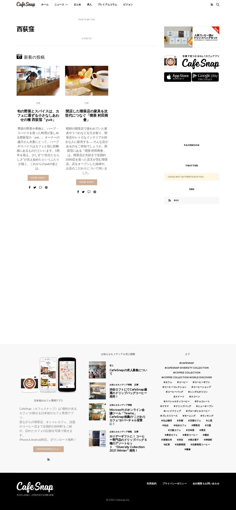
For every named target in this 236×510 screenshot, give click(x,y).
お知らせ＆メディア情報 (121, 384)
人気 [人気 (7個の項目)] (210, 420)
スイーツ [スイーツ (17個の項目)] (179, 396)
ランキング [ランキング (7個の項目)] (207, 415)
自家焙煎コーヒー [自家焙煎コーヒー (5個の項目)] (201, 444)
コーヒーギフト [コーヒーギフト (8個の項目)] (202, 382)
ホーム (44, 4)
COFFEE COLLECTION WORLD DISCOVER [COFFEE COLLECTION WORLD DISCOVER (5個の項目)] (187, 377)
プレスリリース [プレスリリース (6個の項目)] (170, 415)
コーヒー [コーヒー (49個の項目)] (183, 382)
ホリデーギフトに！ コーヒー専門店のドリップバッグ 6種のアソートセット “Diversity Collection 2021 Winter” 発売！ (128, 443)
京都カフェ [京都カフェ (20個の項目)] (195, 420)
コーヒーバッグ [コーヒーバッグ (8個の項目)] (175, 391)
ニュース (59, 4)
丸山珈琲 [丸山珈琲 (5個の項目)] (167, 420)
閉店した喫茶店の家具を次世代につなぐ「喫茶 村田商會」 (86, 115)
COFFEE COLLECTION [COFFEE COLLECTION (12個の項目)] (187, 372)
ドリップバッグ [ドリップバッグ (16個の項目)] (183, 406)
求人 (89, 4)
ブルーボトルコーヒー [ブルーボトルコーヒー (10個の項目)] (199, 411)
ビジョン (128, 4)
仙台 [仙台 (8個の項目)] (166, 425)
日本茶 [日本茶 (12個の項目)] (191, 430)
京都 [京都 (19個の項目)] (181, 420)
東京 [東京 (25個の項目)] (203, 430)
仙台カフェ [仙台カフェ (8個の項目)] (180, 425)
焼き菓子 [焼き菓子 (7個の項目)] (194, 439)
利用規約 (152, 483)
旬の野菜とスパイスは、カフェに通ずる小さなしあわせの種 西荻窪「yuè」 (38, 115)
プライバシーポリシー (174, 483)
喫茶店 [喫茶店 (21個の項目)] (196, 425)
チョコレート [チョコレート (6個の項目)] (203, 401)
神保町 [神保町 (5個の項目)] (209, 439)
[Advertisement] (191, 112)
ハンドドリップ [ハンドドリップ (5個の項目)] (173, 411)
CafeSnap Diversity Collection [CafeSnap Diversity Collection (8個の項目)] (187, 367)
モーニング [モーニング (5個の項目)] (189, 415)
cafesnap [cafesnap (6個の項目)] (187, 363)
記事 (38, 103)
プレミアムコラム (107, 4)
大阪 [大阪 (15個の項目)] (209, 425)
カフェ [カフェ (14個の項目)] (168, 382)
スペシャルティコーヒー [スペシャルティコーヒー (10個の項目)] (177, 401)
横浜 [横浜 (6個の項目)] (206, 435)
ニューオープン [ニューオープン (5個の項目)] (205, 406)
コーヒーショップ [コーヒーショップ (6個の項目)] (202, 387)
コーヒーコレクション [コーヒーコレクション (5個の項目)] (175, 387)
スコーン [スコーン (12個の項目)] (195, 396)
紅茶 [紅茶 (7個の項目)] (167, 444)
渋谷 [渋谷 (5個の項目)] (181, 439)
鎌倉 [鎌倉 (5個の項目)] (188, 449)
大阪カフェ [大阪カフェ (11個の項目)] (175, 430)
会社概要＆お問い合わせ (206, 483)
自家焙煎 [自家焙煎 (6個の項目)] (181, 444)
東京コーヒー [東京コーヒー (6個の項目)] (191, 435)
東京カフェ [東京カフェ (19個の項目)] (172, 435)
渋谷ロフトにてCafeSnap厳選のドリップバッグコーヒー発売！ (128, 393)
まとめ (77, 4)
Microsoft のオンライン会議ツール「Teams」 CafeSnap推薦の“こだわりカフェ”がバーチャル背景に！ (128, 417)
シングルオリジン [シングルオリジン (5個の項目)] (199, 391)
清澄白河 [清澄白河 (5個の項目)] (167, 439)
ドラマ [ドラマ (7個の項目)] (165, 406)
